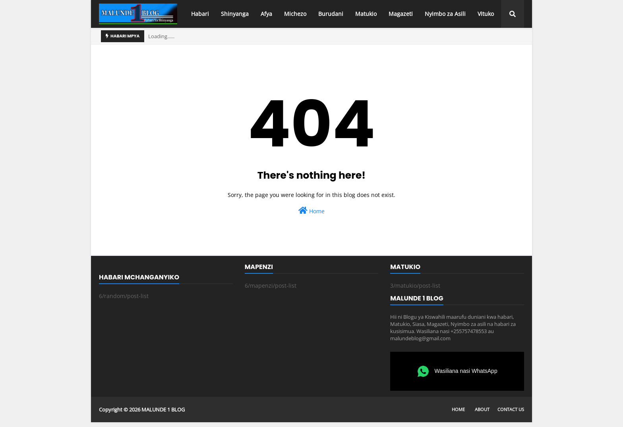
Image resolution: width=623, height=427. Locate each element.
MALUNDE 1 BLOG (163, 409)
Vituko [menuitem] (486, 14)
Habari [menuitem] (200, 14)
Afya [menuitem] (266, 14)
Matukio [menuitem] (366, 14)
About (482, 409)
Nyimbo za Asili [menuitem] (445, 14)
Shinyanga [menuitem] (235, 14)
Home (311, 211)
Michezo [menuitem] (295, 14)
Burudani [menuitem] (330, 14)
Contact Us (510, 409)
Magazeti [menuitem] (401, 14)
